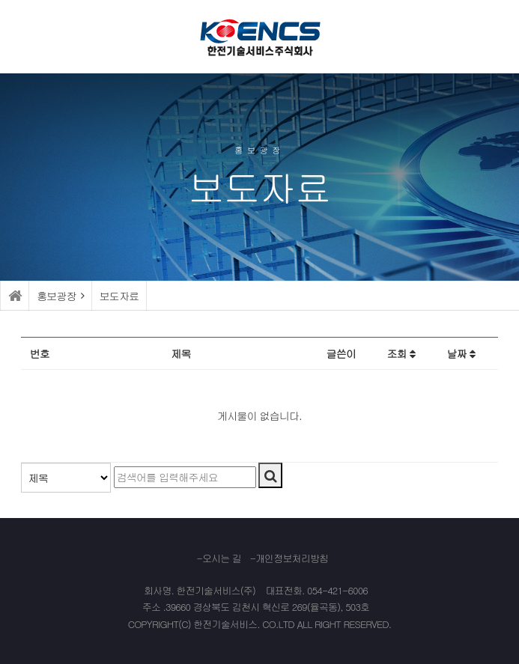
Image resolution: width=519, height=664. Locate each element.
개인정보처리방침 (291, 558)
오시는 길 (221, 558)
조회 (401, 353)
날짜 (461, 353)
